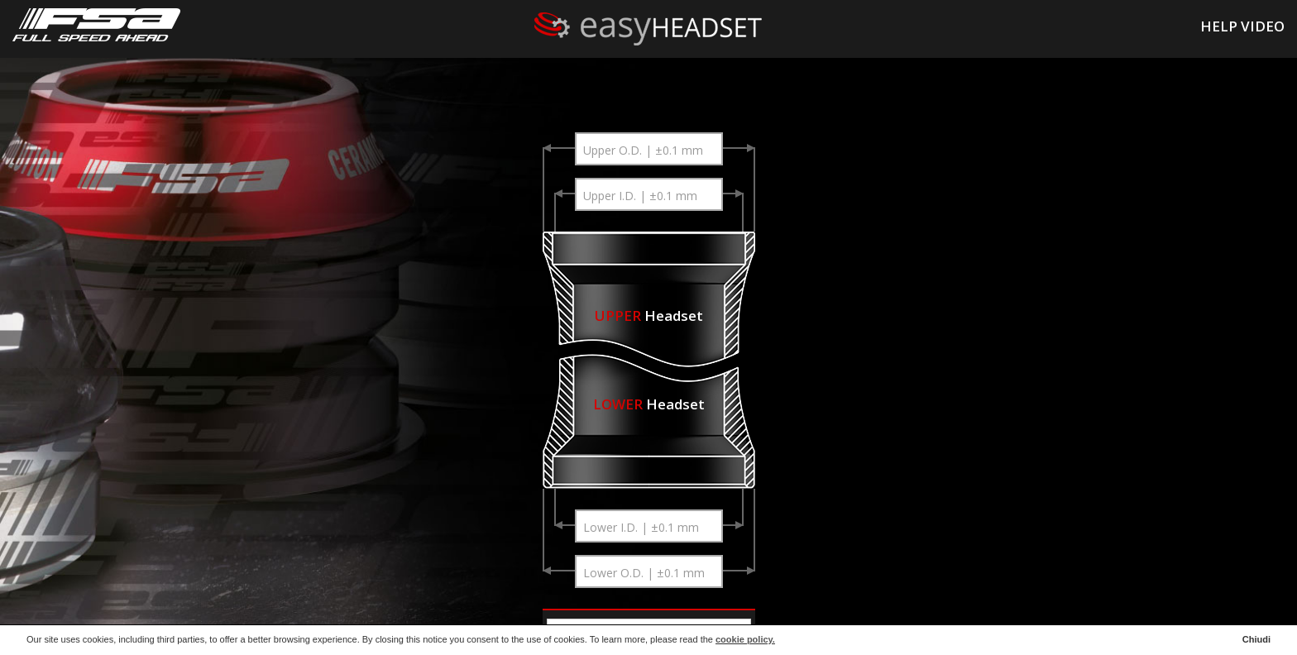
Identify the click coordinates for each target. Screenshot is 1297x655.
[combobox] (648, 148)
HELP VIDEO (1242, 26)
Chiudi (1256, 639)
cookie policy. (745, 639)
